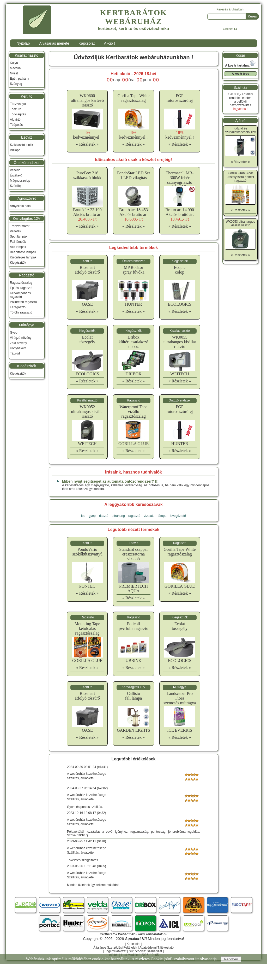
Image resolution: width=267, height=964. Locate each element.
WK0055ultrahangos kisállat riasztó (179, 342)
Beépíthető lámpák (23, 252)
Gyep (13, 332)
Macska (15, 68)
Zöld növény (18, 343)
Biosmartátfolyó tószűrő (87, 269)
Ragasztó (26, 275)
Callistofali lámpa (133, 695)
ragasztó (134, 516)
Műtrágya (26, 325)
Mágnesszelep (20, 180)
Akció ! (109, 43)
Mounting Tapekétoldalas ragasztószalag (87, 628)
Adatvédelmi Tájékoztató (156, 947)
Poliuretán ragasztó (23, 302)
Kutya (14, 63)
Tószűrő (15, 109)
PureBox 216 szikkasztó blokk (87, 175)
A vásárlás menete (54, 43)
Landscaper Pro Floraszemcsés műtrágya (179, 698)
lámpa (161, 516)
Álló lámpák (18, 247)
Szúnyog (16, 84)
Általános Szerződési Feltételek (115, 947)
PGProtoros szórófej (180, 98)
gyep (91, 516)
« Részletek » (87, 144)
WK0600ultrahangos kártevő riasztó (87, 100)
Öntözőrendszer (27, 163)
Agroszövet (26, 198)
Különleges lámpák (23, 257)
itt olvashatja (206, 959)
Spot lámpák (18, 236)
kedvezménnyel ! (87, 134)
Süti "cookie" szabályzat (145, 951)
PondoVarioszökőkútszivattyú (87, 551)
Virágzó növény (21, 338)
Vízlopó (15, 150)
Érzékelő (16, 175)
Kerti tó (26, 96)
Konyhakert (18, 348)
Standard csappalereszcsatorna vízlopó (133, 554)
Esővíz (26, 137)
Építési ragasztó (21, 288)
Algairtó (15, 119)
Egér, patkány (19, 78)
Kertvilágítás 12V (26, 218)
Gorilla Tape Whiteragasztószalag (134, 98)
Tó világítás (18, 114)
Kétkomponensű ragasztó (21, 295)
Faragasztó (18, 307)
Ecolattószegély (87, 339)
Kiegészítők (18, 262)
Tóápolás (16, 125)
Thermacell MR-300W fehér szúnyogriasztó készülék (180, 180)
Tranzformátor (19, 226)
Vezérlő (15, 170)
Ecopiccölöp (179, 269)
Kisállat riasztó (26, 55)
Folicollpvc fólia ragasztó (133, 626)
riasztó (103, 516)
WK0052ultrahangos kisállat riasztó (87, 411)
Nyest (14, 73)
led (83, 516)
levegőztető (177, 516)
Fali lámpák (18, 242)
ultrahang (118, 516)
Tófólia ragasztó (21, 312)
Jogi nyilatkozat (115, 951)
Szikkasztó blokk (21, 145)
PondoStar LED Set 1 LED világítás (133, 175)
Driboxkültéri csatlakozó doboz (133, 342)
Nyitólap (23, 43)
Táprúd (15, 353)
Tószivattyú (18, 104)
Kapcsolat (86, 43)
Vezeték (15, 231)
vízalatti (148, 516)
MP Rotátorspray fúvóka (133, 269)
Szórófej (15, 186)
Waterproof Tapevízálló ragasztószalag (133, 411)
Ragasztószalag (21, 283)
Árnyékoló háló (20, 206)
